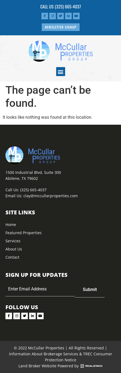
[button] (60, 71)
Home (10, 224)
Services (12, 240)
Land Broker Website (37, 365)
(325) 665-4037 (68, 6)
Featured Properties (23, 232)
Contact (12, 257)
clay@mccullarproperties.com (50, 195)
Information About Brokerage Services (43, 353)
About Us (13, 249)
